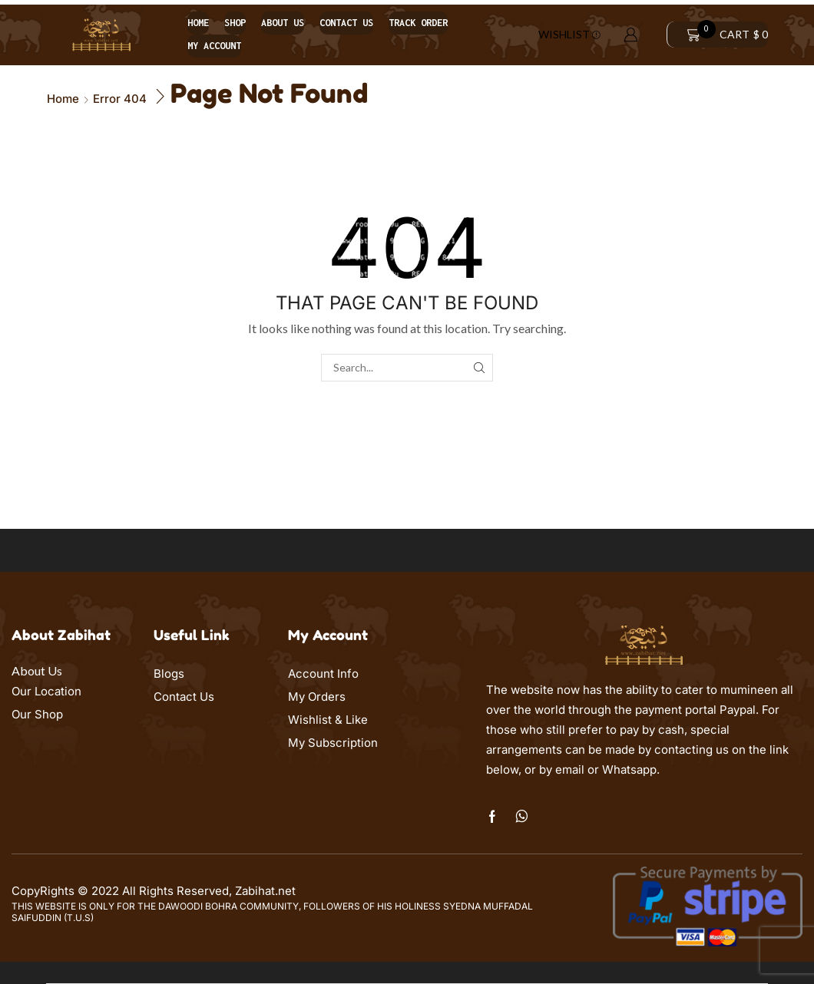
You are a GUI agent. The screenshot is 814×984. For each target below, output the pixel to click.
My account (214, 45)
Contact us (346, 22)
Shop (235, 22)
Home (198, 22)
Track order (418, 22)
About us (282, 22)
